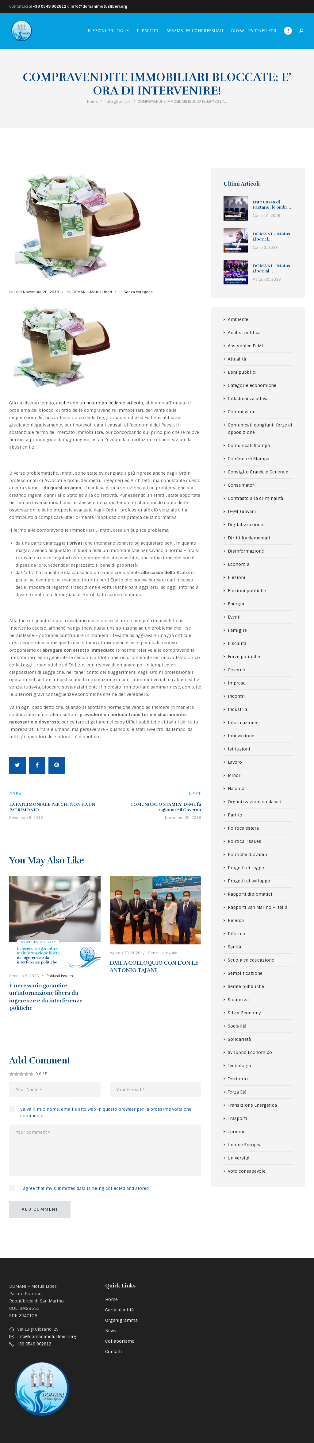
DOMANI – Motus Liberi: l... (271, 236)
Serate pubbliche (246, 986)
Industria (237, 709)
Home (92, 101)
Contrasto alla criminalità (255, 498)
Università (238, 1158)
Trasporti (237, 1118)
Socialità (237, 1026)
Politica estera (243, 828)
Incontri (236, 696)
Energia (236, 604)
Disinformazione (246, 551)
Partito (235, 815)
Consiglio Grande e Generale (258, 472)
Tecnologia (239, 1065)
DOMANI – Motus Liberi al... (271, 268)
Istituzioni (239, 749)
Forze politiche (244, 656)
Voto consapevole (247, 1171)
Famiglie (237, 630)
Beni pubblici (242, 372)
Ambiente (238, 319)
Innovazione (241, 736)
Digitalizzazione (245, 524)
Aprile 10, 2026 (266, 215)
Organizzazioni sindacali (254, 801)
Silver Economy (244, 1013)
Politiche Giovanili (247, 854)
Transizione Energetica (252, 1105)
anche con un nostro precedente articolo (99, 403)
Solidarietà (239, 1039)
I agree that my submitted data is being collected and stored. (85, 1188)
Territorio (238, 1079)
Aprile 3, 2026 (265, 247)
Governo (236, 670)
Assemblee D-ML (246, 346)
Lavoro (235, 762)
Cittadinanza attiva (247, 398)
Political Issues (60, 976)
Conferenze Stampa (248, 458)
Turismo (237, 1131)
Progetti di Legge (246, 867)
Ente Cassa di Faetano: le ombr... (271, 204)
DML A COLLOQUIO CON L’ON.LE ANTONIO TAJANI (154, 966)
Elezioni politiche (247, 590)
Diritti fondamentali (249, 538)
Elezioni (236, 577)
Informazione (242, 722)
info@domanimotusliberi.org (99, 6)
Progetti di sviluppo (249, 881)
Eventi (234, 617)
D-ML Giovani (242, 511)
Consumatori (242, 485)
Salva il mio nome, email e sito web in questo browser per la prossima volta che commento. (105, 1112)
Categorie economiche (252, 385)
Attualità (237, 359)
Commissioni (242, 412)
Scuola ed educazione (251, 960)
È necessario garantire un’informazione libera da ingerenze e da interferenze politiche (45, 996)
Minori (235, 775)
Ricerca (236, 920)
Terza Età (237, 1092)
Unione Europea (245, 1145)
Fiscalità (237, 643)
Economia (238, 564)
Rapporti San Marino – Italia (257, 907)
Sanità (234, 947)
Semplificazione (245, 973)
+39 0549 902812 (49, 6)
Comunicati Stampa (249, 445)
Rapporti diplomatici (250, 894)
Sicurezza (238, 999)
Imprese (237, 683)
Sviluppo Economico (250, 1052)
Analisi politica (244, 332)
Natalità (236, 788)
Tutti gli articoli (118, 101)
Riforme (236, 933)
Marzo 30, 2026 (266, 279)
